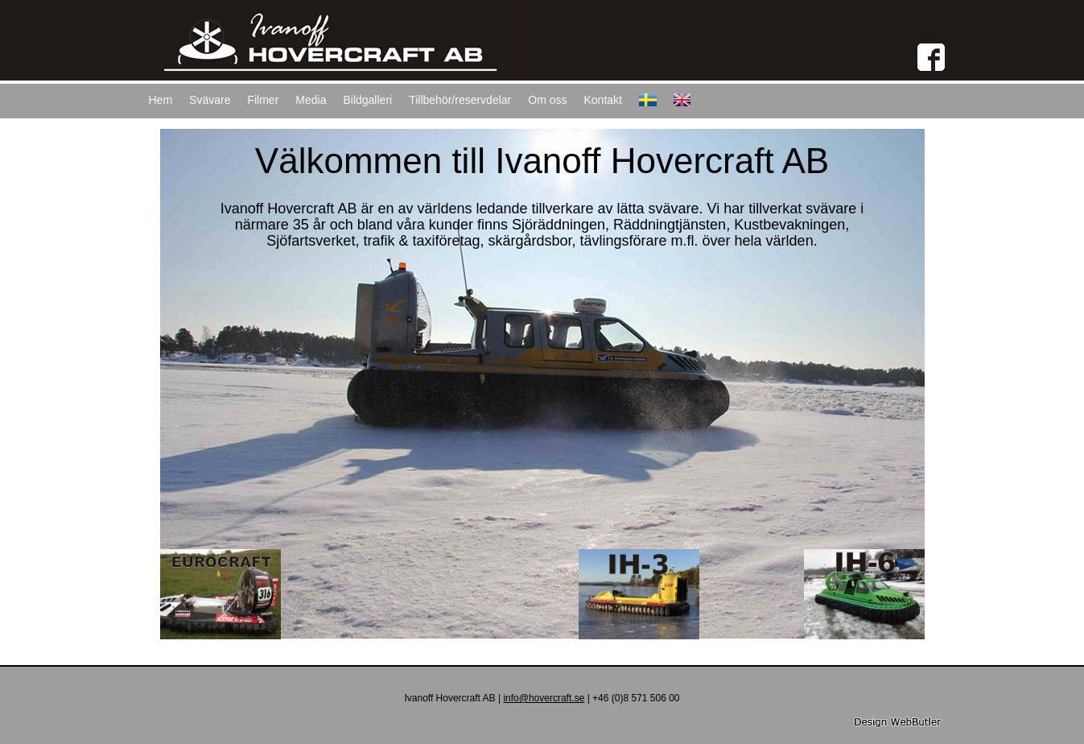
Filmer (262, 99)
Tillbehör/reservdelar (460, 99)
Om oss (547, 99)
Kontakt (602, 99)
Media (310, 99)
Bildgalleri (367, 99)
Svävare (209, 99)
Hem (161, 99)
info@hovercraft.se (543, 698)
